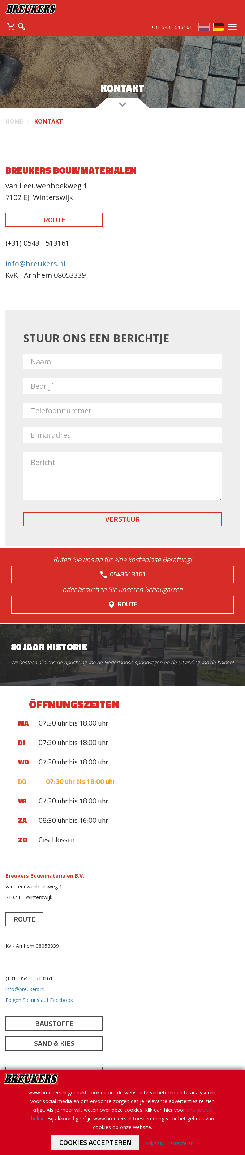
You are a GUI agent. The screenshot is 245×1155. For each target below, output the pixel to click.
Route (54, 219)
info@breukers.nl (35, 263)
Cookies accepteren (95, 1142)
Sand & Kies (54, 1043)
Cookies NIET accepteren (167, 1143)
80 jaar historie (49, 647)
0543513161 (122, 574)
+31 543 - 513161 (171, 27)
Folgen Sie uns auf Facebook (39, 999)
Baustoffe (54, 1023)
